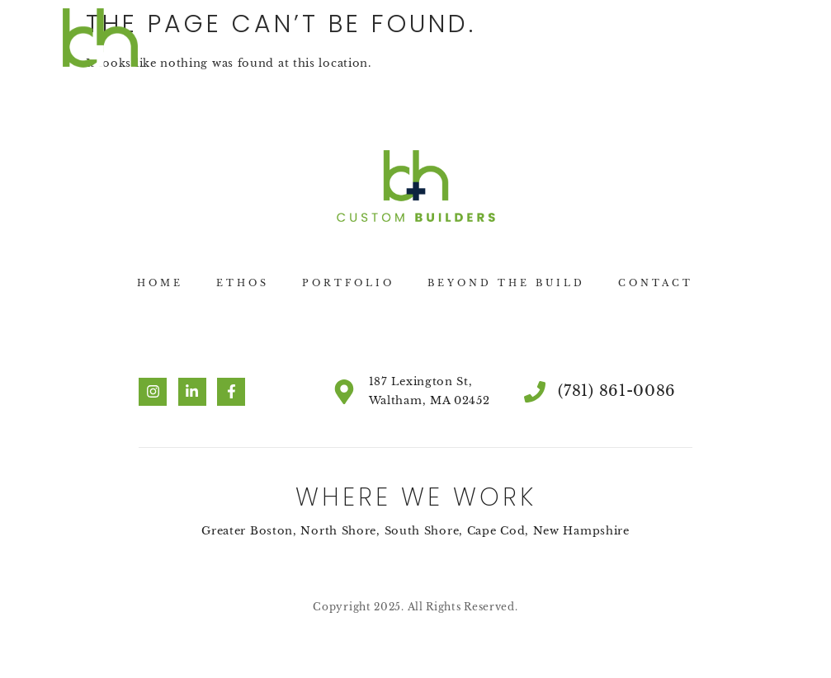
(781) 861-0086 (617, 391)
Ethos (242, 283)
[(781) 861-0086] (534, 392)
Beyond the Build (506, 283)
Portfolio (348, 283)
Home (160, 283)
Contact (655, 283)
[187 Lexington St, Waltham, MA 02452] (344, 391)
